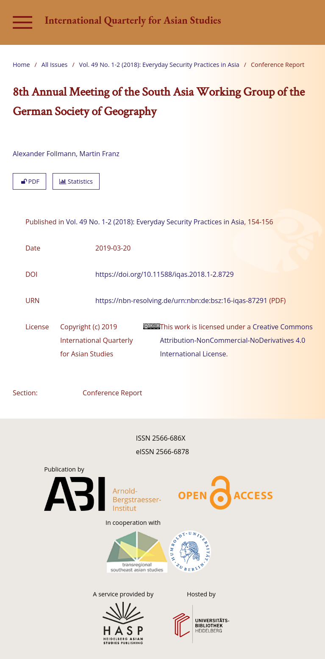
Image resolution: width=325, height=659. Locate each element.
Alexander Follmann (44, 153)
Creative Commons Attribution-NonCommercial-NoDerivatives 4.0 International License (236, 340)
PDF (29, 181)
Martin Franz (99, 153)
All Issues (55, 65)
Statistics (76, 181)
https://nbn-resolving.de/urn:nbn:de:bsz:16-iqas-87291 (181, 300)
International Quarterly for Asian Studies (133, 20)
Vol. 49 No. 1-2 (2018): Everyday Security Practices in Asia (159, 65)
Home (21, 65)
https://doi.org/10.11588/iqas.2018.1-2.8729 (164, 274)
